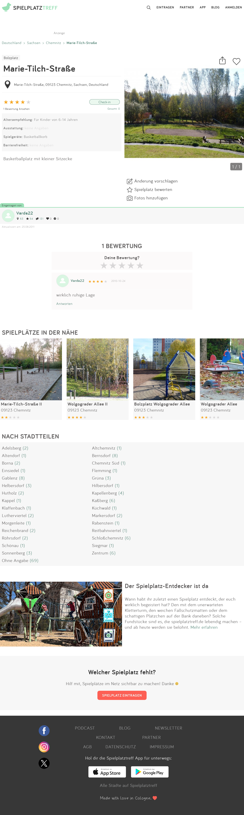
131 (40, 218)
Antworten (64, 303)
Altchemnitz (103, 448)
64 (29, 218)
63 (19, 218)
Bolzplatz (11, 57)
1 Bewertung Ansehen (16, 109)
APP (203, 7)
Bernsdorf (101, 455)
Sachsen (34, 42)
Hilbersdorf (102, 485)
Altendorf (11, 455)
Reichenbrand (15, 530)
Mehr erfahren (204, 627)
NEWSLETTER (168, 728)
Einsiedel (10, 470)
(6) (112, 500)
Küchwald (101, 508)
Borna (7, 463)
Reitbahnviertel (106, 530)
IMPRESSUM (162, 746)
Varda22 (24, 213)
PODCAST (85, 728)
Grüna (98, 478)
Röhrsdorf (11, 538)
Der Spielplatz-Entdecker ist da (167, 586)
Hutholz (9, 493)
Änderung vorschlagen (156, 181)
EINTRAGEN (165, 7)
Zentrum (100, 553)
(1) (119, 448)
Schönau (10, 545)
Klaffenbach (13, 508)
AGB (87, 746)
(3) (108, 478)
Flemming (101, 470)
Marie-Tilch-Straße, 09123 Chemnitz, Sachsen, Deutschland (61, 84)
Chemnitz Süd (105, 463)
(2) (25, 448)
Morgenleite (13, 523)
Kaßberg (100, 500)
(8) (115, 455)
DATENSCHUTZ (120, 746)
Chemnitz (53, 42)
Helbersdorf (13, 485)
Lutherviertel (14, 515)
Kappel (8, 500)
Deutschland (12, 42)
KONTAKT (105, 737)
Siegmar (100, 545)
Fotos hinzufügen (151, 198)
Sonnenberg (13, 553)
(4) (121, 493)
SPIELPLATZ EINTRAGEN (122, 695)
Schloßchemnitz (107, 538)
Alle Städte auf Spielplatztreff (128, 785)
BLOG (215, 7)
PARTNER (187, 7)
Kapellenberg (104, 493)
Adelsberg (11, 448)
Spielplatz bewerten (153, 189)
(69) (34, 560)
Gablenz (10, 478)
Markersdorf (103, 515)
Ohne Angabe (15, 560)
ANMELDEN (233, 7)
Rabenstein (102, 523)
